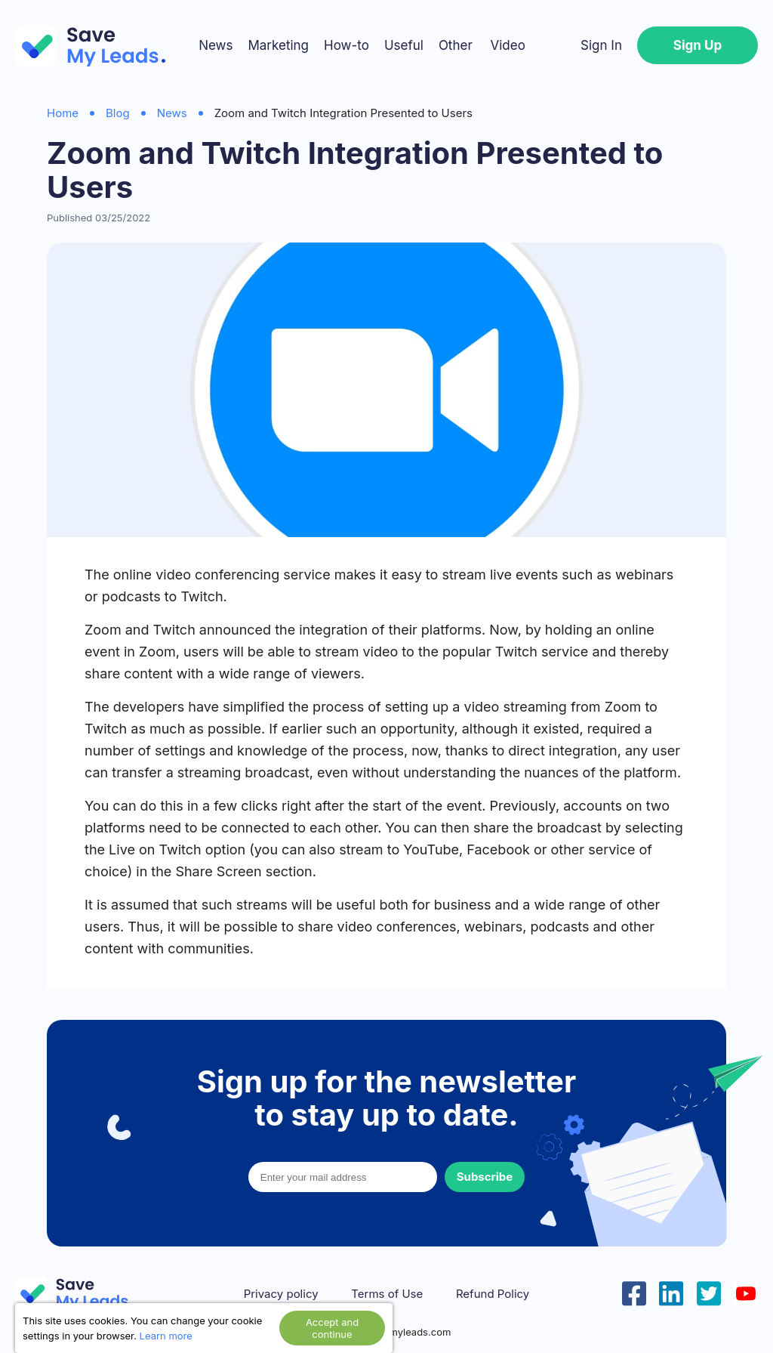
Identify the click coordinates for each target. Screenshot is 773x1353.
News (216, 45)
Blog (118, 113)
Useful (403, 45)
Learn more (166, 1336)
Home (63, 113)
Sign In (601, 45)
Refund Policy (492, 1294)
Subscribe (485, 1176)
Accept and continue (332, 1328)
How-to (346, 45)
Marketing (278, 45)
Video (507, 45)
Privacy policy (281, 1294)
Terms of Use (387, 1294)
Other (456, 45)
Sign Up (697, 45)
